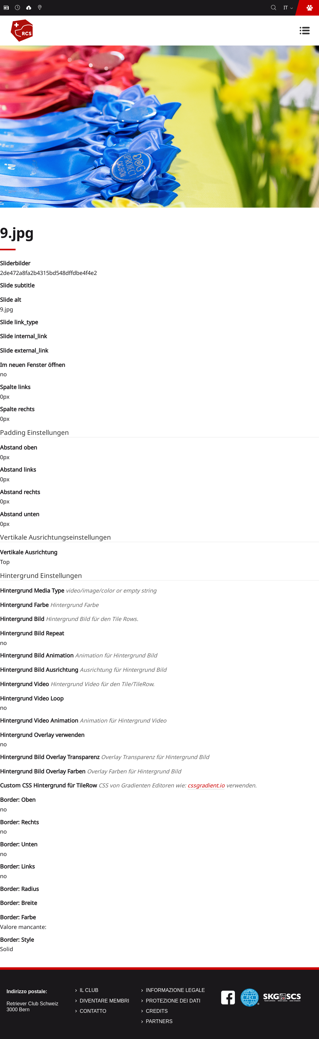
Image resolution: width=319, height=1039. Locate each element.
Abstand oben (18, 447)
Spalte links (15, 387)
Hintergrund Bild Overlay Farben (90, 771)
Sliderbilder (15, 263)
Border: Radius (19, 888)
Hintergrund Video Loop (32, 698)
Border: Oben (18, 799)
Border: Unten (18, 844)
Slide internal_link (23, 336)
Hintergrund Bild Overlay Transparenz (104, 757)
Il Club (89, 990)
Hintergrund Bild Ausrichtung (83, 669)
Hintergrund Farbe (49, 604)
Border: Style (17, 939)
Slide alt (10, 299)
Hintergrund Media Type (78, 590)
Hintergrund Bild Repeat (32, 633)
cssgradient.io (206, 785)
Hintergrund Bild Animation (78, 655)
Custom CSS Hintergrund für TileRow (128, 785)
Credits (157, 1011)
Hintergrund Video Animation (83, 720)
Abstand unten (19, 514)
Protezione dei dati (173, 1000)
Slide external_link (24, 350)
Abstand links (18, 469)
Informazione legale (175, 990)
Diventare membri (104, 1000)
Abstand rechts (20, 492)
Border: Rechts (19, 822)
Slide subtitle (17, 285)
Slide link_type (19, 322)
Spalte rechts (17, 409)
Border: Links (17, 866)
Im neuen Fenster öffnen (32, 364)
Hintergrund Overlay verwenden (42, 734)
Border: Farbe (18, 917)
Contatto (93, 1011)
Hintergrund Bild (69, 619)
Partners (159, 1021)
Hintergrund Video (77, 684)
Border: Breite (18, 903)
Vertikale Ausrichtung (28, 552)
